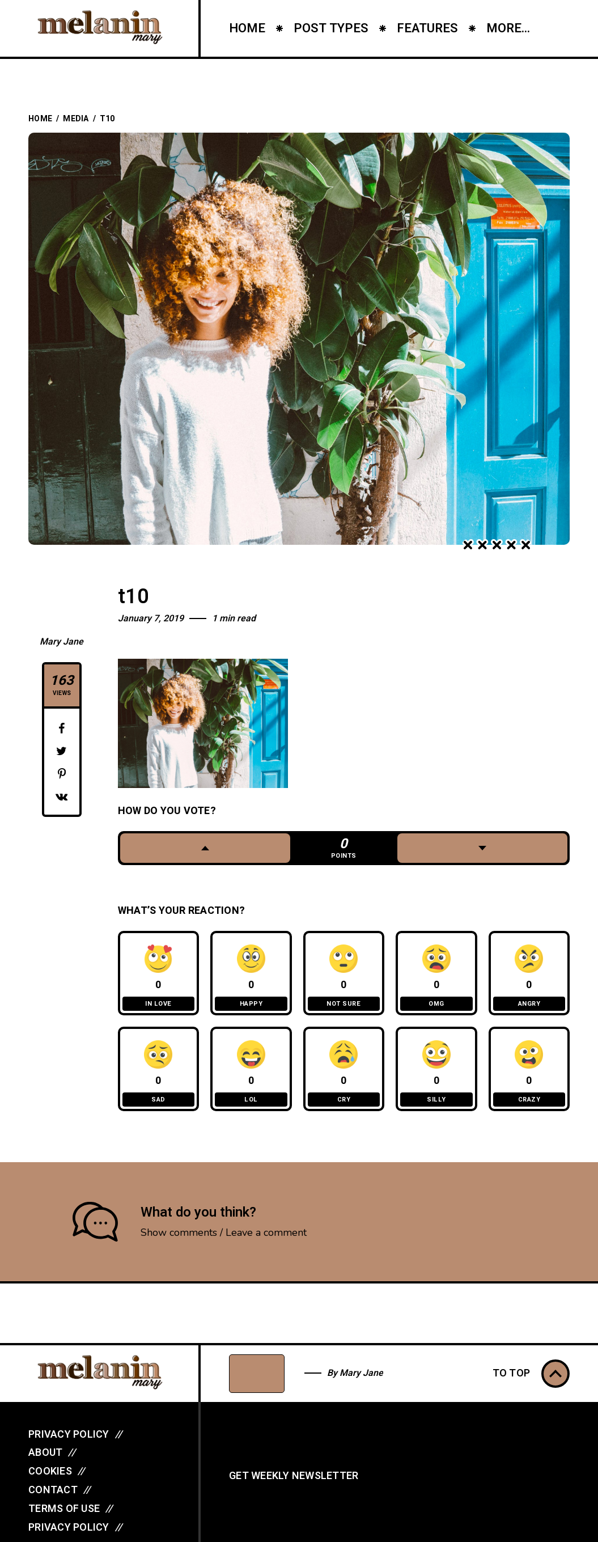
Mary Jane (61, 642)
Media (75, 119)
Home (40, 119)
